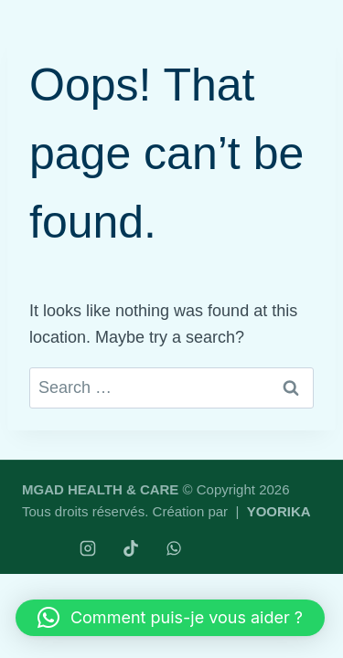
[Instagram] (87, 548)
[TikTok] (130, 548)
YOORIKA (279, 511)
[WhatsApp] (173, 548)
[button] (170, 618)
